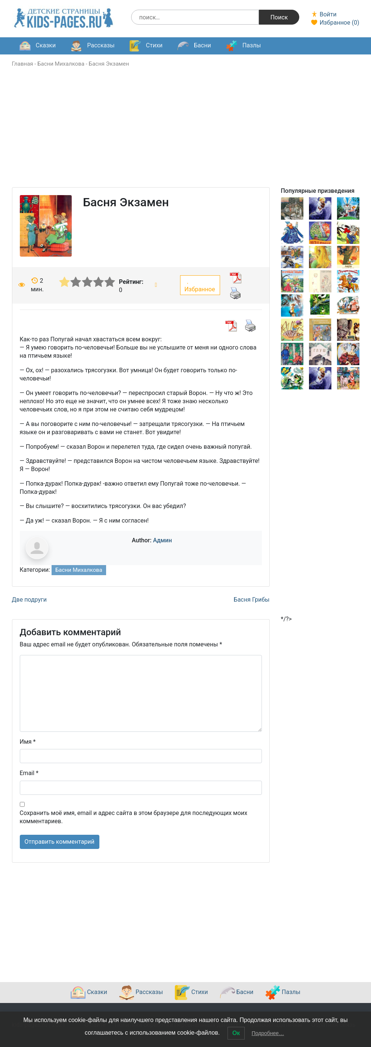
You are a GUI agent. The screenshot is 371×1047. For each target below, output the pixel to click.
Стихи (146, 45)
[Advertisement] (185, 135)
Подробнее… (268, 1033)
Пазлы (243, 45)
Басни (194, 45)
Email (29, 773)
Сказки (37, 45)
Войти (323, 14)
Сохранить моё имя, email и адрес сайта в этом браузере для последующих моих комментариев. (133, 817)
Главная (22, 63)
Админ (162, 540)
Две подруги (29, 599)
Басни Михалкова (60, 63)
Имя (28, 741)
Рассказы (92, 45)
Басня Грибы (252, 599)
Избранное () (334, 22)
